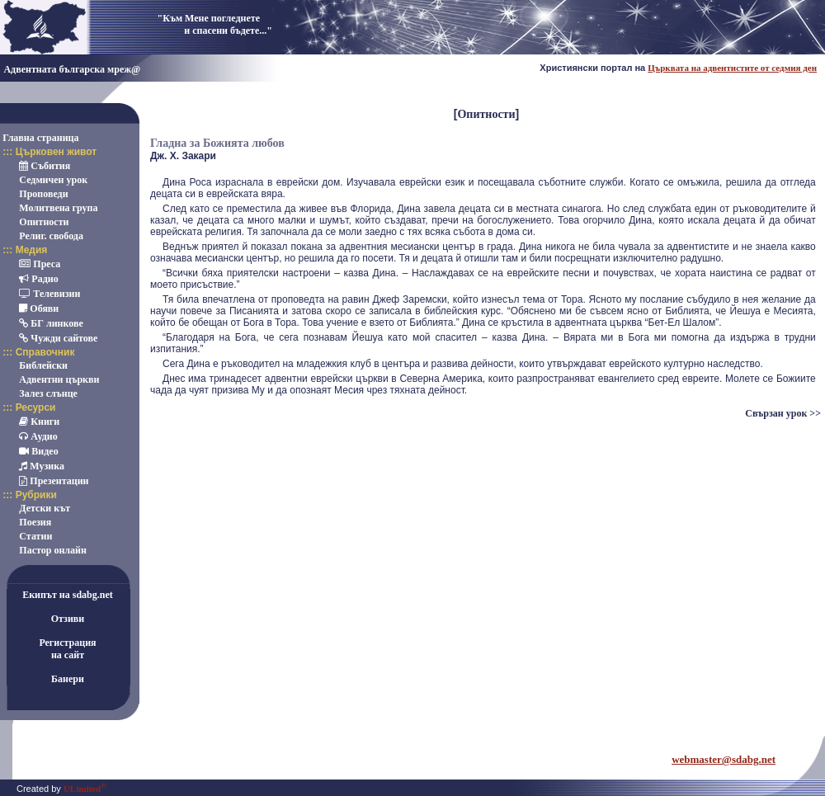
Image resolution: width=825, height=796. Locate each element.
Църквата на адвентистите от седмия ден (732, 68)
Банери (67, 679)
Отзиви (68, 618)
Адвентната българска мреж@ (71, 69)
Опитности (486, 114)
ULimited (85, 789)
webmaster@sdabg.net (724, 759)
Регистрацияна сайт (67, 649)
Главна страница (40, 138)
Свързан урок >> (783, 413)
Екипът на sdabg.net (67, 595)
